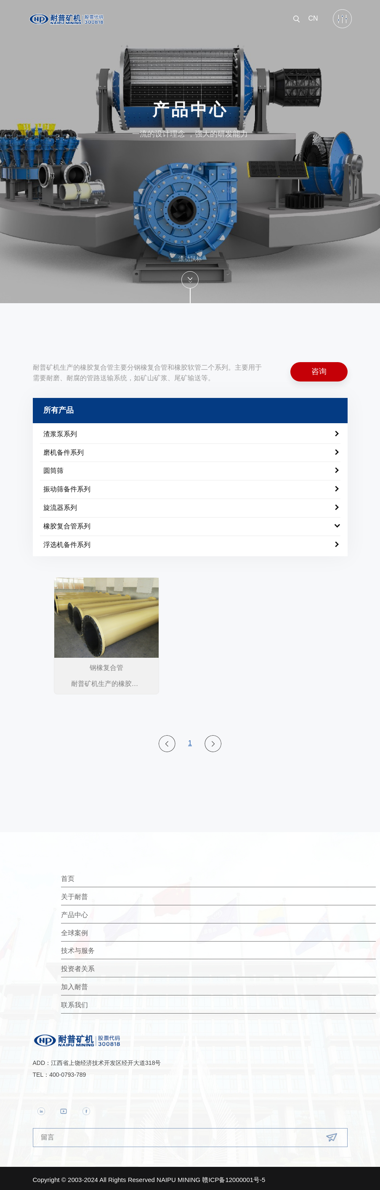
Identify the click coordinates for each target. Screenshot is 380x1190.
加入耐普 (122, 983)
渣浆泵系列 (60, 431)
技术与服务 (126, 948)
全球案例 (122, 930)
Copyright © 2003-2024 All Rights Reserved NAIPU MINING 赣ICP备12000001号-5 (149, 1176)
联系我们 (122, 1002)
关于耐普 (122, 893)
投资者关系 (126, 966)
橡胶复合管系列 (66, 523)
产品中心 (122, 911)
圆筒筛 (53, 468)
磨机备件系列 (63, 449)
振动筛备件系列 (66, 486)
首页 (116, 875)
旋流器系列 (60, 504)
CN (313, 15)
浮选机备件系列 (66, 541)
